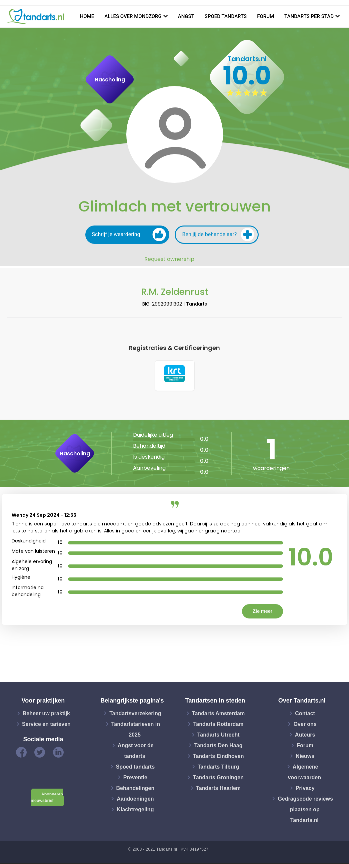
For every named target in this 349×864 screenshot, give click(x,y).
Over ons (304, 725)
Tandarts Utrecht (218, 735)
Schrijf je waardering (129, 234)
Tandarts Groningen (218, 778)
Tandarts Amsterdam (218, 714)
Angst (186, 16)
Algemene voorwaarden (304, 773)
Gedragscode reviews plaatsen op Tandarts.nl (305, 810)
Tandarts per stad (309, 16)
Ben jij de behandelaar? (218, 234)
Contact (305, 714)
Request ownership (169, 259)
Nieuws (305, 757)
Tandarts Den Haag (218, 746)
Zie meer (262, 612)
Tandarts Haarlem (218, 789)
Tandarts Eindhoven (218, 757)
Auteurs (305, 735)
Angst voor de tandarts (136, 751)
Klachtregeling (135, 810)
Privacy (305, 789)
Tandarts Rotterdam (218, 725)
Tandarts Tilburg (218, 767)
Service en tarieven (46, 725)
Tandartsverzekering (135, 714)
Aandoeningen (135, 799)
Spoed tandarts (226, 16)
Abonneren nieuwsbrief (47, 798)
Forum (265, 16)
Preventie (135, 778)
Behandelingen (135, 789)
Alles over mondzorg (133, 16)
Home (87, 16)
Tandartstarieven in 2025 (135, 730)
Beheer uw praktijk (46, 714)
